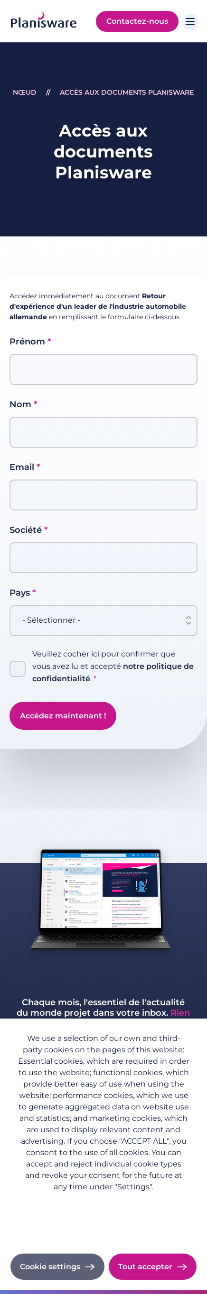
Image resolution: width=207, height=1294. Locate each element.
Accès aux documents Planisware (127, 92)
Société (25, 530)
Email (21, 467)
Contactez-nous (137, 21)
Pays (19, 593)
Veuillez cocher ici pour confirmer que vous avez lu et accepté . (113, 666)
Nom (20, 404)
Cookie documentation (104, 1228)
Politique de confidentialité (104, 1202)
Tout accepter (145, 1266)
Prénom (27, 341)
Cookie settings (50, 1266)
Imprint (103, 1215)
